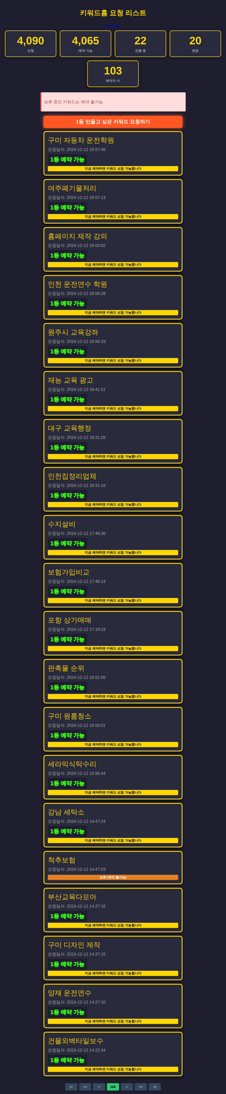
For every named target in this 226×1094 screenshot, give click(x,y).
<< (85, 1087)
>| (154, 1087)
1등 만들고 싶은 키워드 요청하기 (113, 121)
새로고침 (114, 25)
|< (71, 1087)
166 (113, 1087)
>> (141, 1087)
